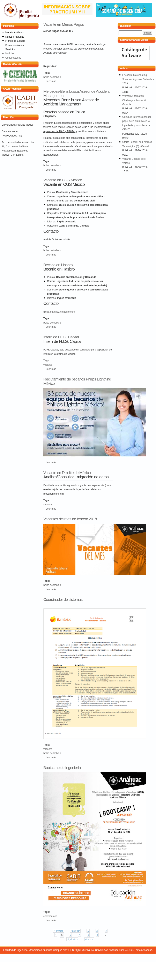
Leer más (51, 81)
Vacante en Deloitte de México (67, 473)
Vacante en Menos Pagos (63, 24)
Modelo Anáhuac (14, 32)
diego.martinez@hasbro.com (59, 311)
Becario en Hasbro (58, 265)
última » (89, 939)
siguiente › (72, 939)
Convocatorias (13, 57)
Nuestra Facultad (14, 36)
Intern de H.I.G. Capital (61, 337)
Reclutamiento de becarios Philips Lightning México (77, 381)
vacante (47, 364)
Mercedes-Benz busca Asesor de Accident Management (76, 93)
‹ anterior (75, 931)
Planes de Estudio (15, 40)
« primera (58, 931)
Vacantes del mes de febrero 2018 (70, 519)
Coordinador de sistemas (62, 599)
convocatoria (50, 916)
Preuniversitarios (14, 45)
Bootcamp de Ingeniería (62, 767)
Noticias (9, 53)
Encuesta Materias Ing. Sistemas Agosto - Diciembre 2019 (138, 79)
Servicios (10, 49)
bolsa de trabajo (52, 77)
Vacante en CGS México (62, 180)
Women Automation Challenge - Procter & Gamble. (134, 100)
